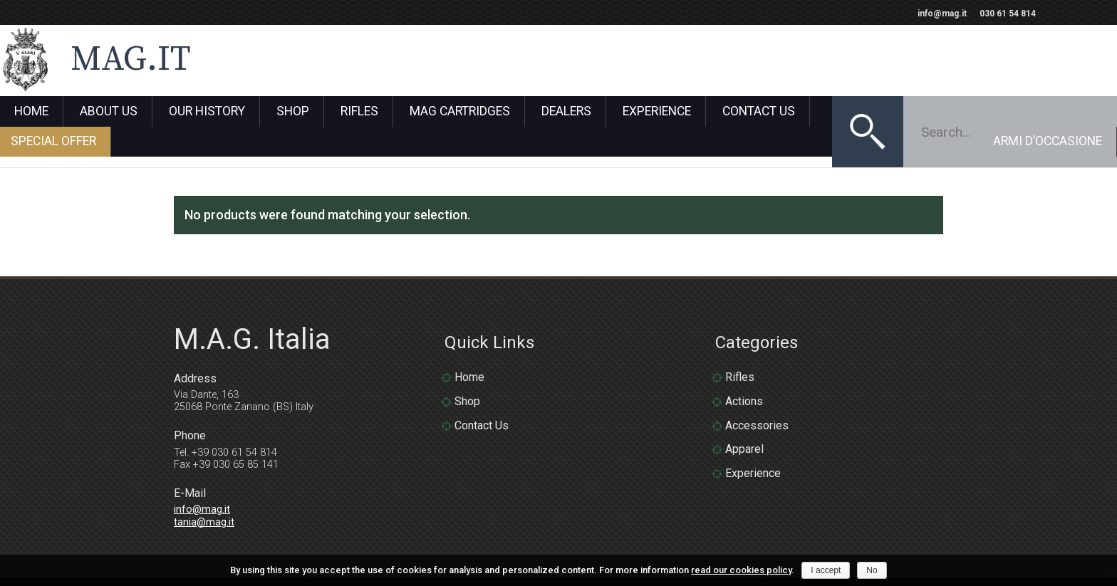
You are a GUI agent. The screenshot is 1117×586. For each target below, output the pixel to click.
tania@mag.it (204, 481)
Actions (744, 360)
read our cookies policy (741, 570)
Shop (292, 111)
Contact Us (758, 111)
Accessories (757, 384)
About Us (108, 111)
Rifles (359, 111)
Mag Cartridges (460, 111)
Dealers (566, 111)
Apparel (744, 408)
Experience (657, 111)
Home (31, 111)
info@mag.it (942, 13)
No (871, 570)
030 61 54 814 (1008, 13)
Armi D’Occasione (1047, 111)
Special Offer (865, 111)
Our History (207, 111)
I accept (826, 570)
